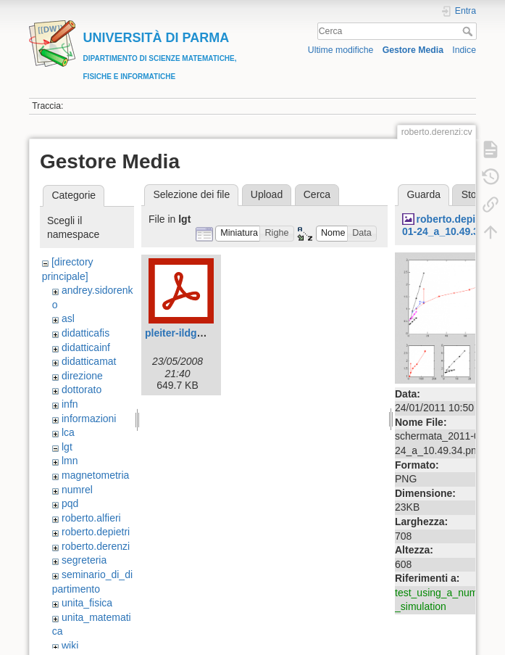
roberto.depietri (96, 531)
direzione (82, 376)
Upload (267, 194)
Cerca (469, 31)
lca (68, 432)
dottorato (81, 389)
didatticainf (86, 347)
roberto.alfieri (91, 518)
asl (68, 318)
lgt (67, 447)
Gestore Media (413, 50)
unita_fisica (87, 603)
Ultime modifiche (341, 50)
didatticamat (89, 361)
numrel (77, 489)
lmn (70, 460)
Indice (464, 50)
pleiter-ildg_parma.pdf (198, 333)
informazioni (89, 418)
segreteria (84, 560)
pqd (70, 503)
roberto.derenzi (96, 546)
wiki (70, 645)
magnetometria (95, 475)
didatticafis (85, 333)
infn (70, 404)
